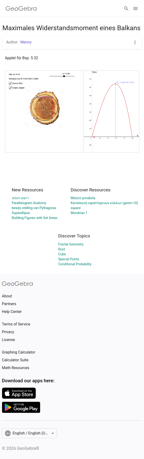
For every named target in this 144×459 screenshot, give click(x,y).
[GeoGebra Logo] (21, 8)
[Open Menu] (135, 8)
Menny (26, 42)
